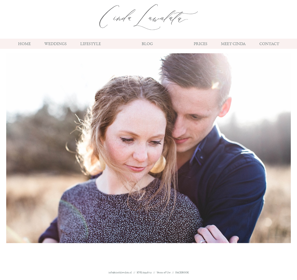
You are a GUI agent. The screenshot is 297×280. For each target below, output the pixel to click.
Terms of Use (163, 273)
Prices (200, 45)
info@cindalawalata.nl (120, 273)
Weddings (55, 45)
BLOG (147, 45)
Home (24, 45)
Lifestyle (90, 45)
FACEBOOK (182, 273)
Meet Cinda (233, 45)
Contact (269, 45)
